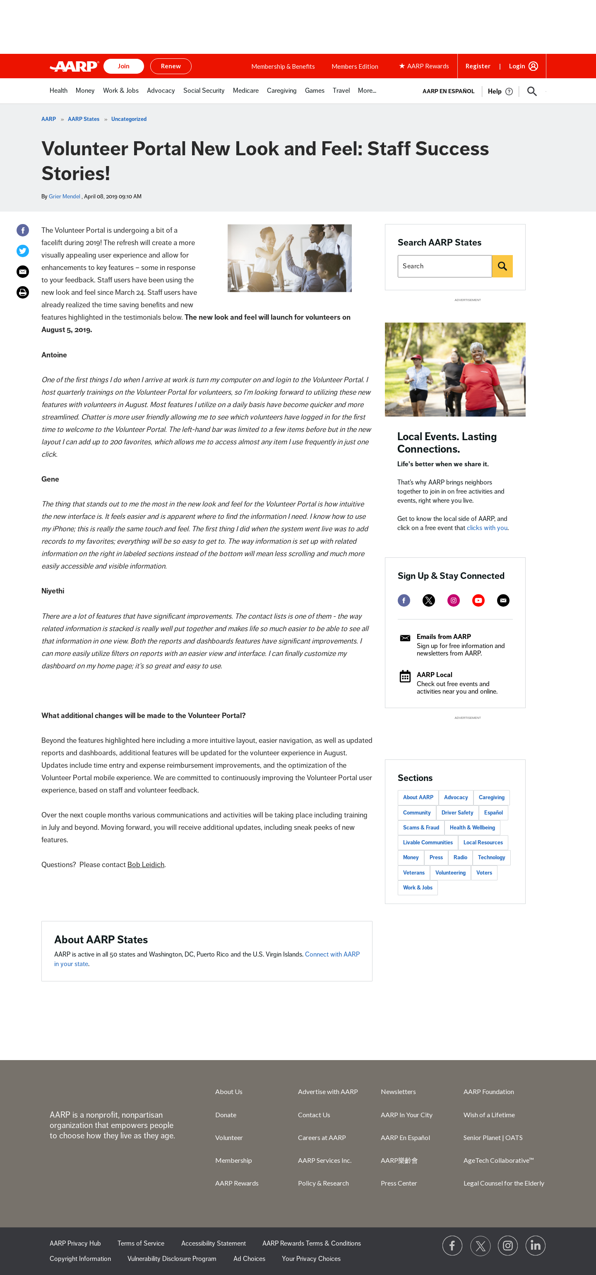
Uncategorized (129, 119)
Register (478, 66)
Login (517, 66)
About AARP (418, 797)
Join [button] (124, 66)
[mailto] (503, 600)
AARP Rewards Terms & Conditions (311, 1243)
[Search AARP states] (445, 266)
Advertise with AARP (328, 1091)
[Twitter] (23, 251)
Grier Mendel (64, 196)
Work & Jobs (418, 888)
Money (411, 857)
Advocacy (456, 797)
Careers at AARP (322, 1137)
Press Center (399, 1183)
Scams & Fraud (421, 827)
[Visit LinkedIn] (536, 1246)
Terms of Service (141, 1243)
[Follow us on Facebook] (452, 1246)
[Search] (502, 266)
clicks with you (487, 528)
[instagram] (453, 600)
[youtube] (478, 600)
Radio (460, 857)
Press (436, 857)
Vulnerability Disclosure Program (171, 1259)
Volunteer (229, 1137)
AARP (48, 119)
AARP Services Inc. (324, 1160)
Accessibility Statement (213, 1243)
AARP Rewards (237, 1183)
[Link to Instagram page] (508, 1246)
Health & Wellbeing (472, 827)
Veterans (414, 873)
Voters (484, 873)
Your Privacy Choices (311, 1259)
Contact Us (314, 1114)
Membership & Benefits (283, 66)
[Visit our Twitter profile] (480, 1246)
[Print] (23, 292)
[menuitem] (58, 95)
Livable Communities (428, 842)
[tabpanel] (480, 90)
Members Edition (355, 66)
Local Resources (483, 842)
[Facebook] (23, 230)
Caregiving (492, 797)
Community (417, 813)
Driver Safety (457, 813)
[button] (532, 91)
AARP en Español (449, 91)
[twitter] (429, 600)
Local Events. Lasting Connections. (447, 443)
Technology (491, 857)
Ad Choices (249, 1259)
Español (493, 813)
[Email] (23, 271)
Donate (225, 1114)
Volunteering (450, 873)
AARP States (83, 119)
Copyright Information (80, 1259)
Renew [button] (171, 66)
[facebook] (404, 600)
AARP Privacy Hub (75, 1243)
